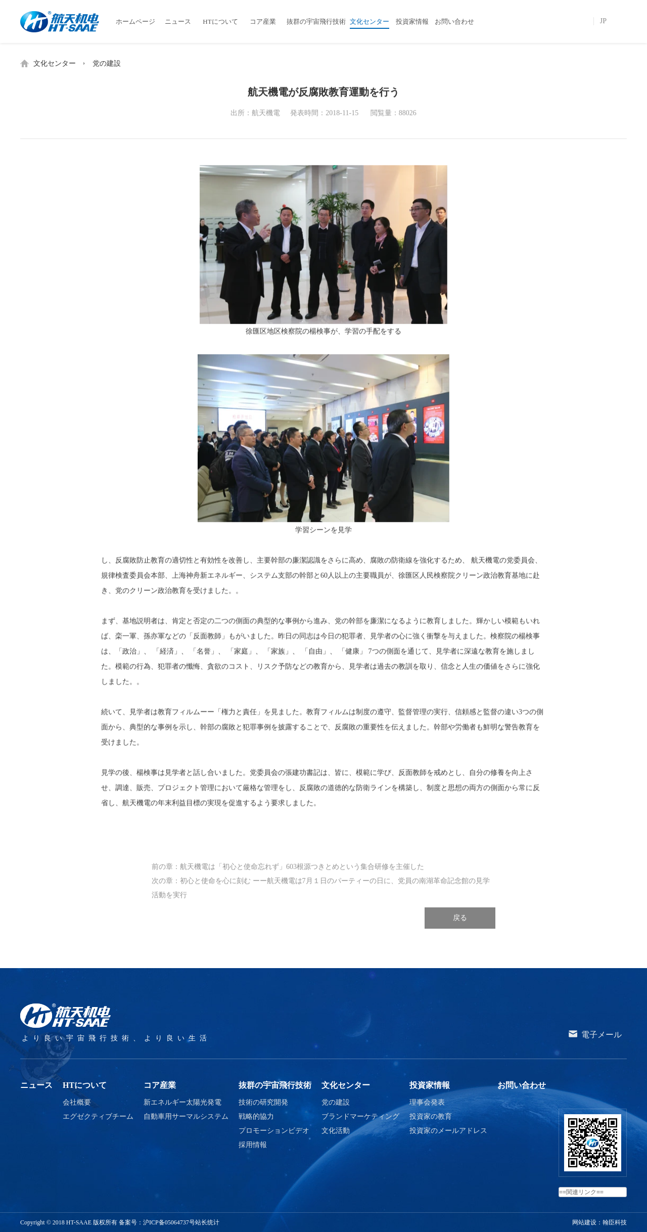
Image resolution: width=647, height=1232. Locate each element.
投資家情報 (429, 1085)
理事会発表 (427, 1102)
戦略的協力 (256, 1116)
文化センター (54, 63)
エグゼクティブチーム (98, 1116)
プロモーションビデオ (274, 1130)
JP (603, 21)
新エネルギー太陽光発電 (182, 1102)
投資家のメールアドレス (448, 1130)
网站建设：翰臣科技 (599, 1222)
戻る (460, 928)
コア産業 (160, 1085)
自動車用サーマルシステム (186, 1116)
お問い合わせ (521, 1085)
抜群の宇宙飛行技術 (275, 1085)
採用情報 (253, 1145)
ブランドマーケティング (360, 1116)
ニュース (36, 1085)
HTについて (85, 1085)
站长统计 (207, 1222)
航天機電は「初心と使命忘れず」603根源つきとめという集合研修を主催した (302, 877)
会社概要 (77, 1102)
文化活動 (335, 1130)
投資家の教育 (430, 1116)
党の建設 (107, 63)
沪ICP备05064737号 (169, 1222)
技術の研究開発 (263, 1102)
